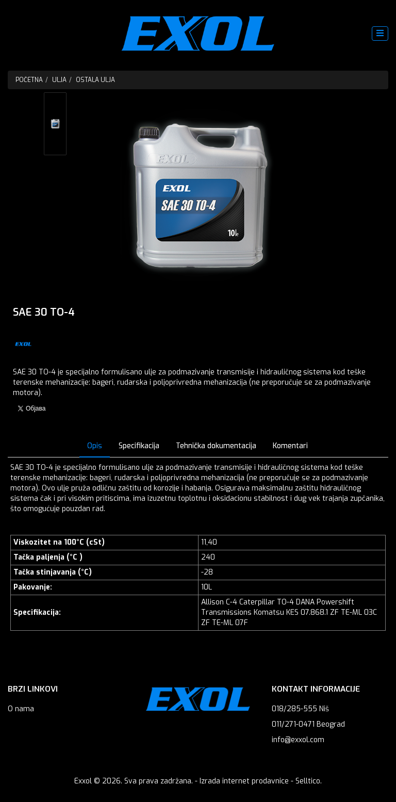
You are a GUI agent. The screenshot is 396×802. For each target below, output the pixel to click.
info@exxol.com (298, 740)
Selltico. (308, 781)
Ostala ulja (95, 80)
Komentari (290, 446)
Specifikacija (139, 446)
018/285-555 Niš (300, 709)
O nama (21, 709)
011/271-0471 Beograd (308, 724)
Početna (29, 80)
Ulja (59, 80)
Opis (94, 446)
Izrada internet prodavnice (244, 781)
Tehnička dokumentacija (216, 446)
